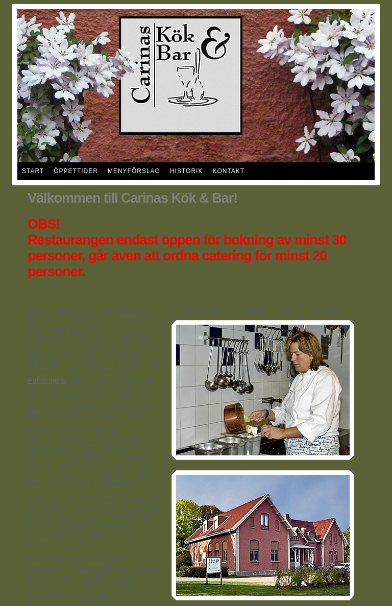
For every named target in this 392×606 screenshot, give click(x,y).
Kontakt (228, 171)
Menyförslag (134, 171)
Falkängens (47, 380)
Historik (186, 171)
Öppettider (76, 171)
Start (33, 171)
